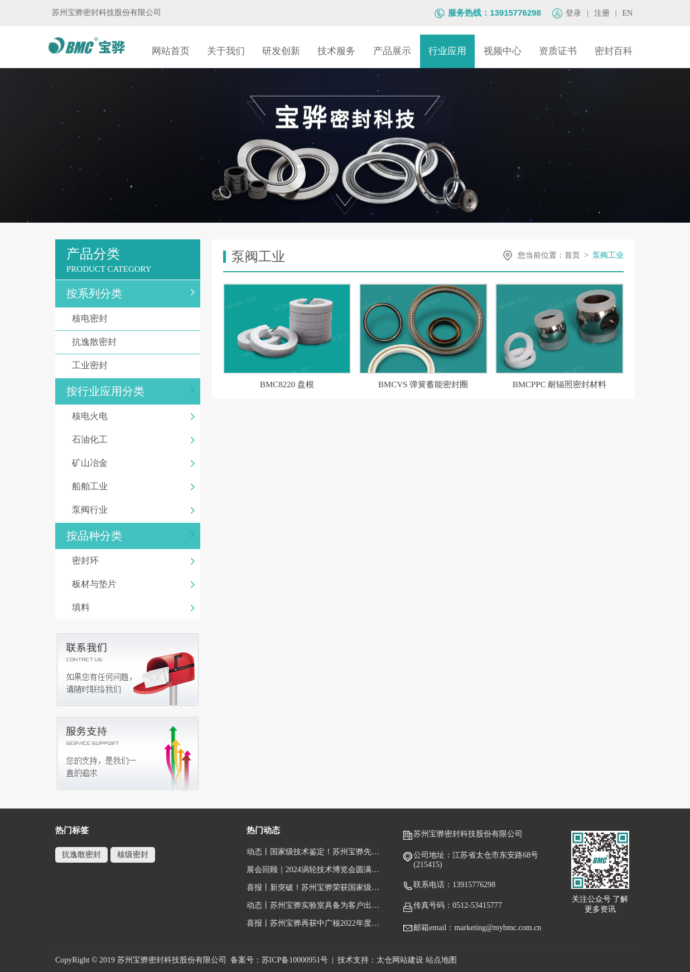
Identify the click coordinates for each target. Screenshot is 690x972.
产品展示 (392, 51)
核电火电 (133, 416)
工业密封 (133, 365)
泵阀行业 (133, 509)
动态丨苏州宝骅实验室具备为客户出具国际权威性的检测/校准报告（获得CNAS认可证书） (316, 905)
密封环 (133, 560)
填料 (133, 607)
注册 (602, 13)
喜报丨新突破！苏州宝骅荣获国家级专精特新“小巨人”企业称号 (316, 887)
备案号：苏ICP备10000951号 (279, 960)
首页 (572, 255)
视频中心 (503, 51)
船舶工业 (133, 486)
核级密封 (132, 854)
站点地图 (441, 960)
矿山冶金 (133, 463)
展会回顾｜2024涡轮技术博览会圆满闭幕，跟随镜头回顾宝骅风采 (316, 869)
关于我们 (226, 51)
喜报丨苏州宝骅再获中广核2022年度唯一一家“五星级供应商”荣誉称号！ (316, 923)
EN (628, 13)
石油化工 (133, 439)
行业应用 (447, 51)
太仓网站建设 (400, 960)
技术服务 (336, 51)
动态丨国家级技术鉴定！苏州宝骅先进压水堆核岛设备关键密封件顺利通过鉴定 (316, 852)
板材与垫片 (133, 584)
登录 (573, 13)
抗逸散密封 (133, 342)
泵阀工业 (608, 255)
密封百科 (614, 51)
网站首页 (171, 51)
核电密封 (133, 318)
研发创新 (281, 51)
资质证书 (558, 51)
